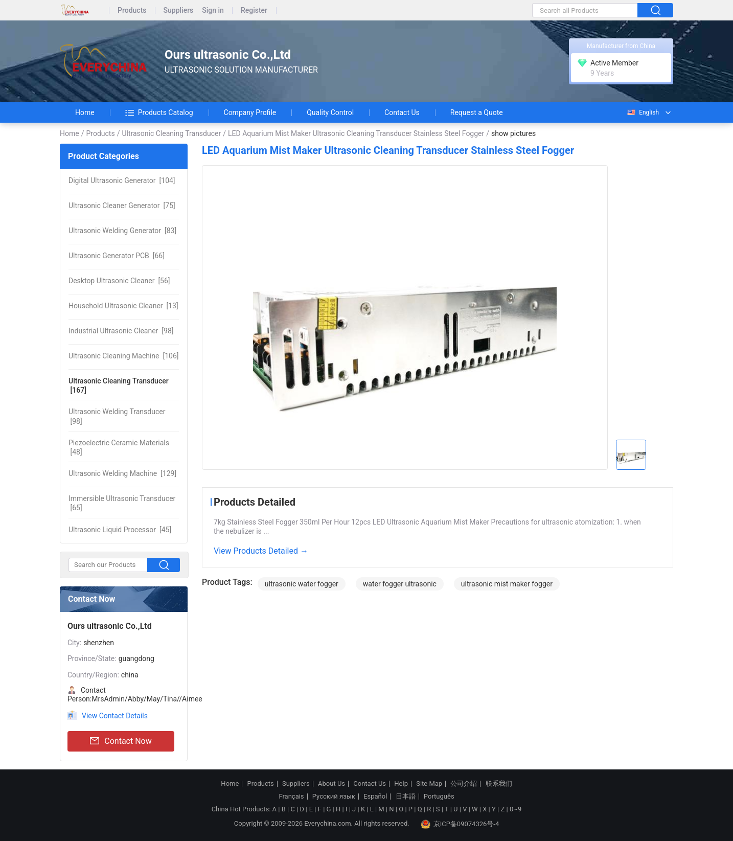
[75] (121, 205)
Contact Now (120, 741)
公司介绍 (463, 784)
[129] (122, 473)
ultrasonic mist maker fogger (507, 584)
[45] (119, 530)
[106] (123, 356)
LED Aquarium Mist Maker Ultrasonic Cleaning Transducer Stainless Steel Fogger (356, 133)
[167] (118, 385)
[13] (123, 306)
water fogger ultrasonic (400, 584)
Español (375, 796)
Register (254, 10)
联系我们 (499, 784)
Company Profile (250, 112)
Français (291, 796)
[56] (119, 281)
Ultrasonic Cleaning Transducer (171, 133)
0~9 (515, 809)
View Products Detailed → (261, 551)
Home (85, 112)
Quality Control (330, 112)
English (642, 112)
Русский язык (333, 796)
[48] (118, 447)
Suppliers (179, 10)
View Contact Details (115, 716)
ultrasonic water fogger (301, 584)
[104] (121, 180)
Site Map (429, 784)
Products (132, 10)
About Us (331, 784)
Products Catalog (159, 112)
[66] (116, 256)
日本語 (406, 796)
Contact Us (402, 112)
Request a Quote (476, 112)
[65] (121, 503)
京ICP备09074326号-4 (460, 824)
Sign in (213, 10)
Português (439, 796)
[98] (120, 331)
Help (401, 784)
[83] (122, 230)
